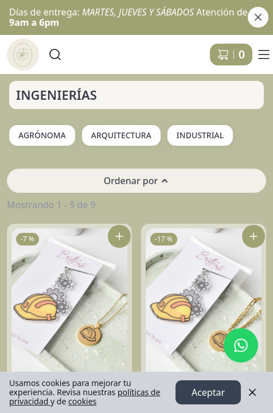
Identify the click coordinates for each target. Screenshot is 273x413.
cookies (82, 401)
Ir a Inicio (18, 49)
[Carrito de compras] (231, 54)
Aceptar (208, 392)
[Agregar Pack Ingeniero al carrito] (253, 236)
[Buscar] (55, 54)
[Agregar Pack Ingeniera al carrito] (119, 236)
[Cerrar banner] (258, 17)
